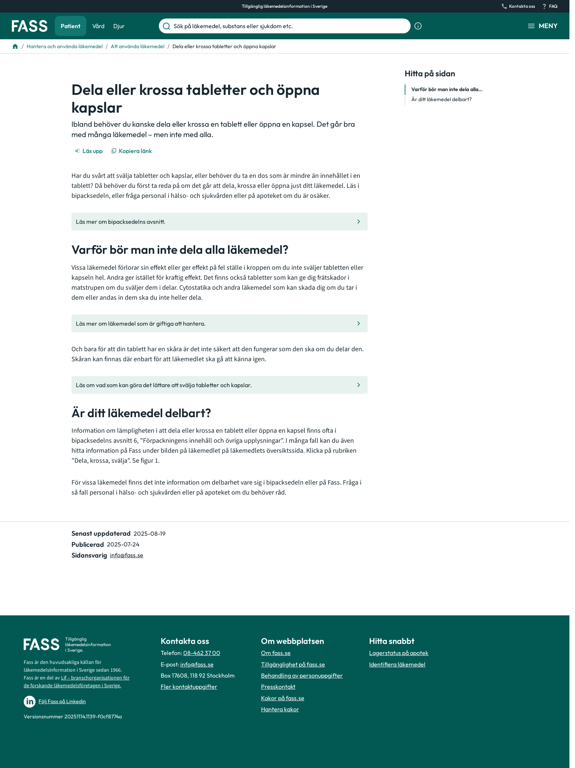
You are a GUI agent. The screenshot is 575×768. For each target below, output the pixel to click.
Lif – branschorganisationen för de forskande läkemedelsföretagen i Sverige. (77, 681)
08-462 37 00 (201, 652)
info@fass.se (197, 664)
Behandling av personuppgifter (302, 675)
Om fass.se (276, 652)
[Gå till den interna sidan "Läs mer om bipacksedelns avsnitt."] (219, 221)
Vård (98, 26)
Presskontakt (278, 686)
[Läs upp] (89, 151)
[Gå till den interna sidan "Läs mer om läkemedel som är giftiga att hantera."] (219, 323)
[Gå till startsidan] (29, 26)
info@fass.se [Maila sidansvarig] (126, 555)
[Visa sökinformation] (418, 26)
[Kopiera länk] (132, 151)
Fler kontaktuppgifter (189, 686)
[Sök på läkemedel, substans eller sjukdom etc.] (291, 25)
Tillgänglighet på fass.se (293, 664)
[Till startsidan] (15, 46)
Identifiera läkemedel (397, 664)
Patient (70, 26)
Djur (119, 26)
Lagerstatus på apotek (398, 652)
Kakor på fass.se (282, 698)
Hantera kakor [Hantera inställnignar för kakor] (280, 709)
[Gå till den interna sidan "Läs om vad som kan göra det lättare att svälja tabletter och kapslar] (219, 385)
